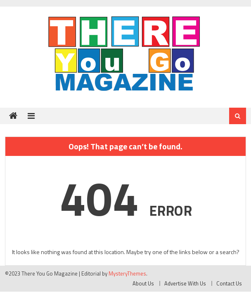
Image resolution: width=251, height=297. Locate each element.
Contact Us (229, 283)
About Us (143, 283)
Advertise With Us (185, 283)
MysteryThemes (127, 273)
